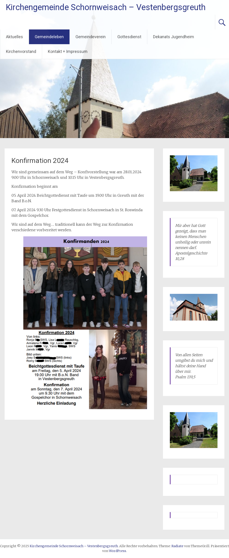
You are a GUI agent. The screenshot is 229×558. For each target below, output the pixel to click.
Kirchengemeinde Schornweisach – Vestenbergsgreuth (106, 7)
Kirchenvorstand (21, 51)
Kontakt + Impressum (67, 51)
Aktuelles (14, 36)
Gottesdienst (129, 36)
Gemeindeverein (90, 36)
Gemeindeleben (49, 36)
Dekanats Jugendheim (173, 36)
